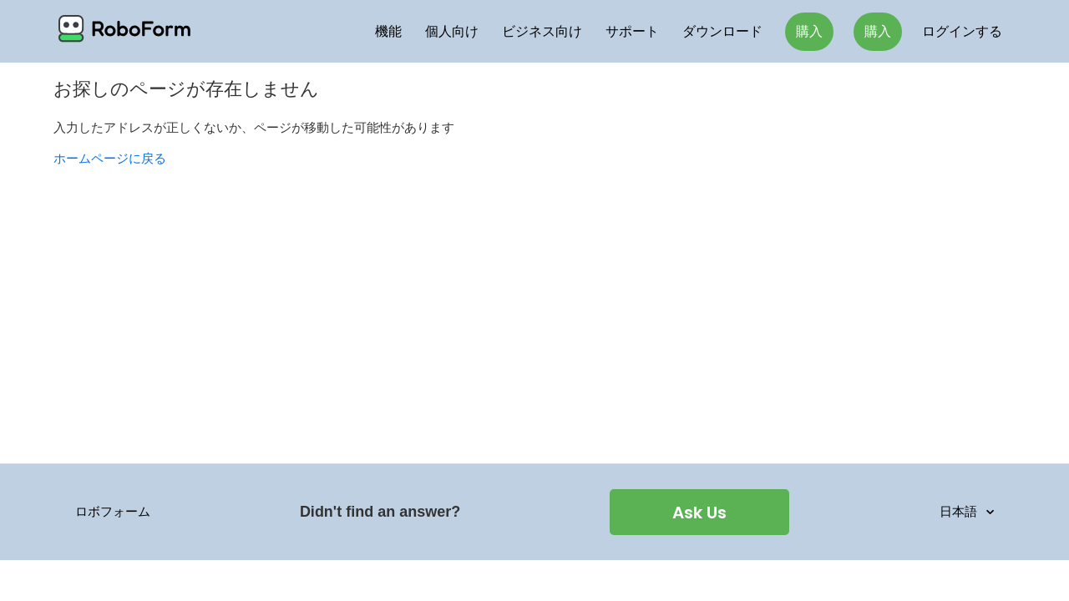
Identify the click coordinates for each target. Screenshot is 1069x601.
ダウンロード (722, 31)
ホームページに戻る (109, 158)
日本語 (960, 511)
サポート (632, 31)
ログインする (962, 31)
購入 (809, 31)
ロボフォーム (112, 511)
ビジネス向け (542, 31)
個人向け (452, 31)
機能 (388, 31)
